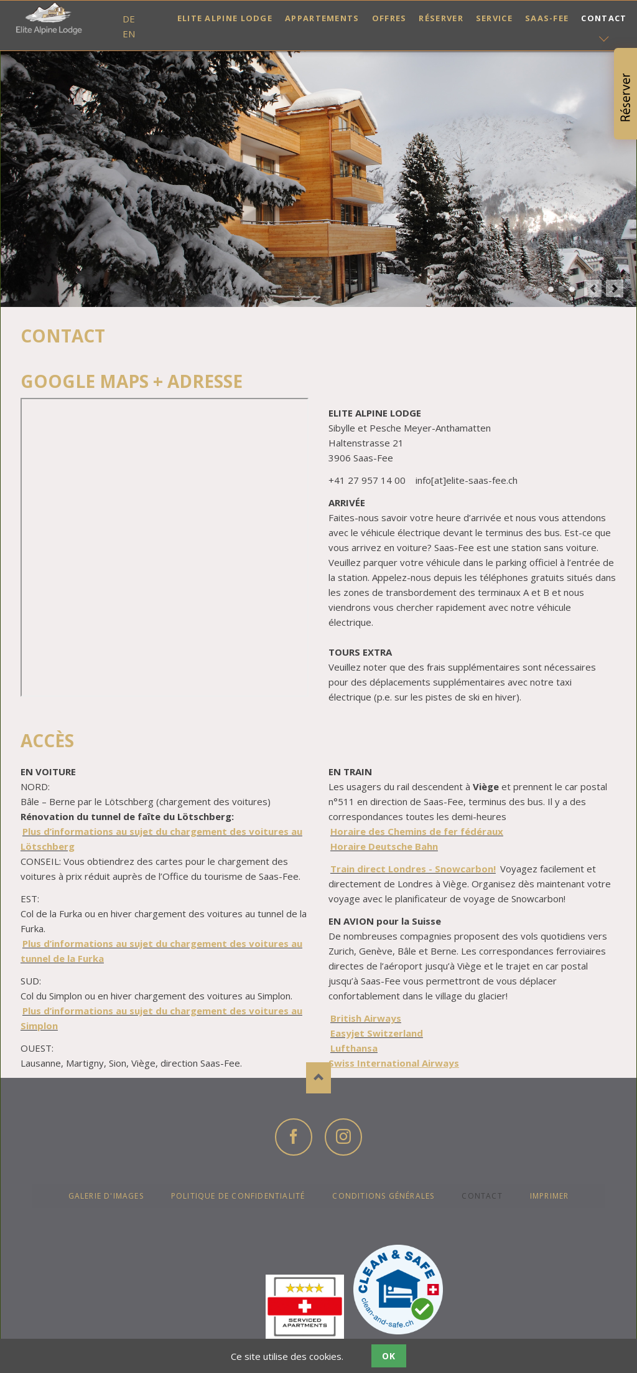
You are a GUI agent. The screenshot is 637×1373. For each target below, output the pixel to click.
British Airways (365, 1018)
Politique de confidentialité (238, 1196)
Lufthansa (354, 1048)
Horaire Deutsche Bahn (384, 846)
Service (494, 18)
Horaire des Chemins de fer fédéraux (416, 831)
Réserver (441, 18)
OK (389, 1356)
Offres (389, 18)
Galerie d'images (106, 1196)
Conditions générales (383, 1196)
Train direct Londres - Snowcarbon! (413, 868)
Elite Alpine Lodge (224, 18)
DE (129, 18)
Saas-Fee (547, 18)
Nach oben (318, 1077)
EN (129, 33)
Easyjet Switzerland (376, 1033)
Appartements (322, 18)
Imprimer (549, 1196)
